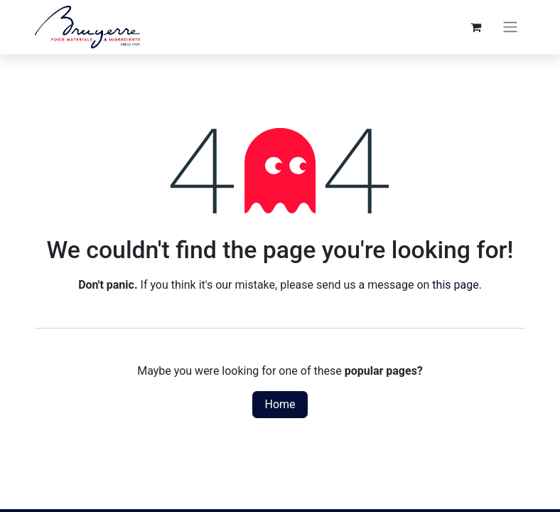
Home (279, 404)
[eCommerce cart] (475, 27)
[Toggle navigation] (510, 27)
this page (455, 285)
